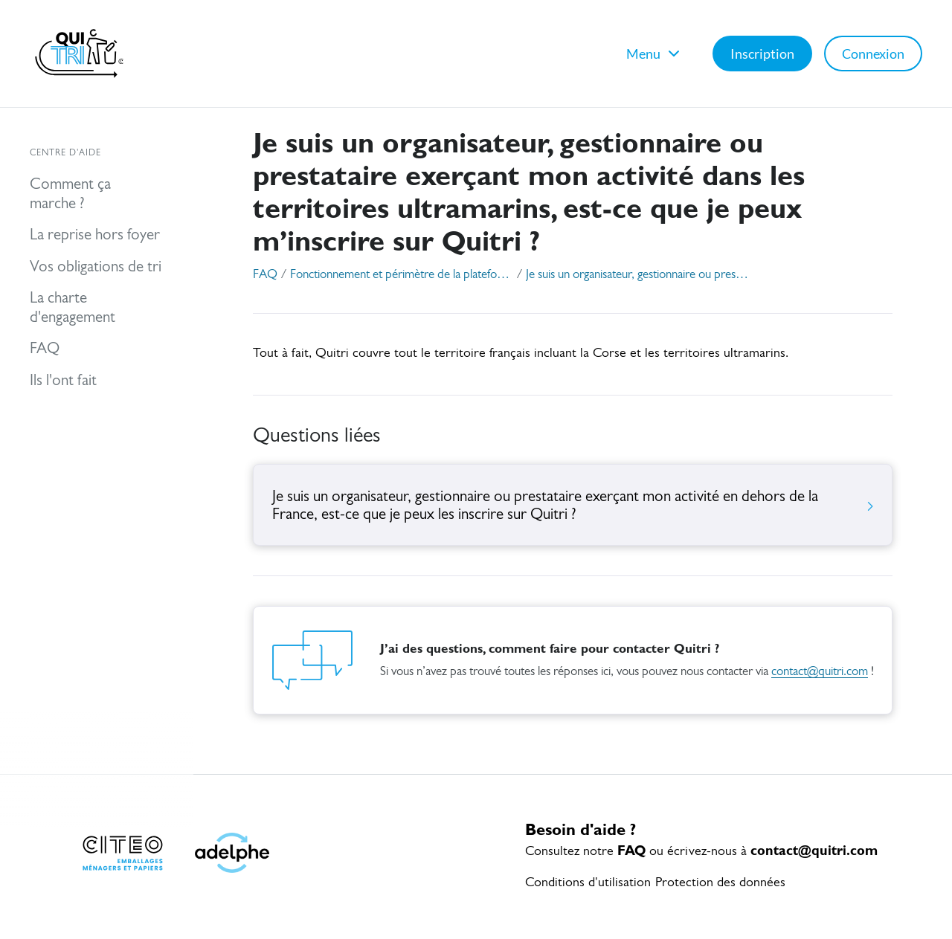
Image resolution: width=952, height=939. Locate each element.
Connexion (873, 53)
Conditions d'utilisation (588, 883)
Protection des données (720, 883)
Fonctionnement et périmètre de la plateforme (401, 274)
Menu (654, 53)
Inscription (762, 53)
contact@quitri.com (819, 671)
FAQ (265, 274)
